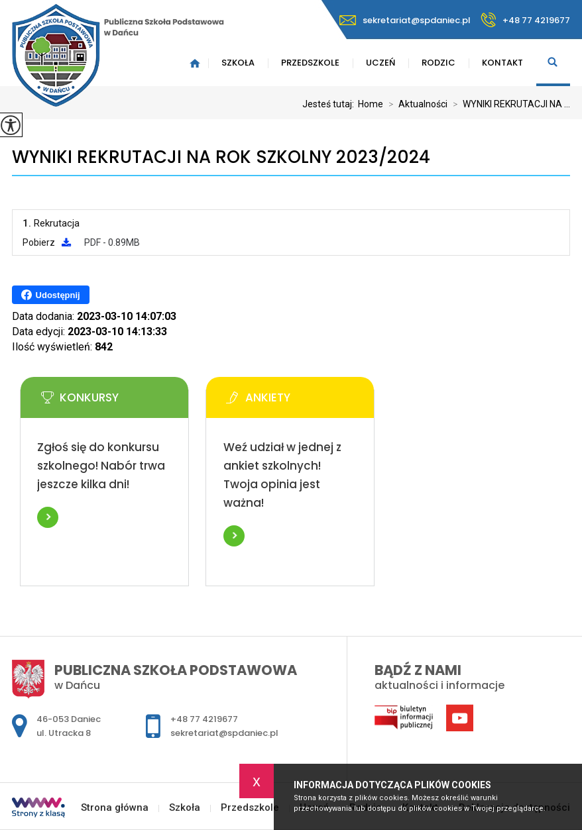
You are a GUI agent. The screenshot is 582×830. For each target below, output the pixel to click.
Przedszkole (310, 62)
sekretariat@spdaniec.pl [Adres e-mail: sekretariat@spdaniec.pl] (224, 733)
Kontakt (502, 62)
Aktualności (415, 104)
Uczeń (380, 62)
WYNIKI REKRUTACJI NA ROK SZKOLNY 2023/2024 (221, 157)
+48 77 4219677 (525, 20)
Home (370, 104)
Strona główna (114, 808)
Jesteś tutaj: (330, 104)
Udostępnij (50, 294)
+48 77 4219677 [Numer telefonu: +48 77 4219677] (204, 719)
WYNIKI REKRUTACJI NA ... (508, 104)
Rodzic (438, 62)
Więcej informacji (47, 517)
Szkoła (238, 62)
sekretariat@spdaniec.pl (405, 20)
